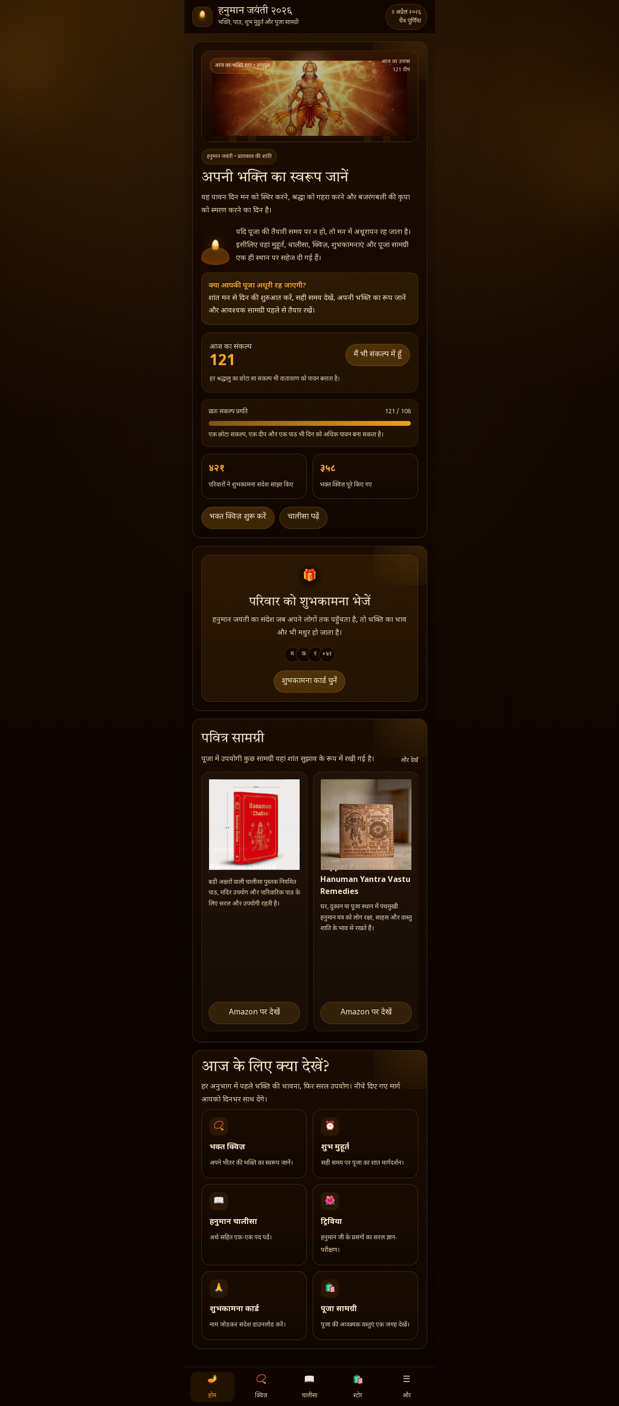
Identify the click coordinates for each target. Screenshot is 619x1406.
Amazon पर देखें (254, 1013)
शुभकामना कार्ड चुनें (309, 681)
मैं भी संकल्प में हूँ (378, 355)
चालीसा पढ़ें (303, 517)
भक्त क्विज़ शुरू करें (238, 517)
